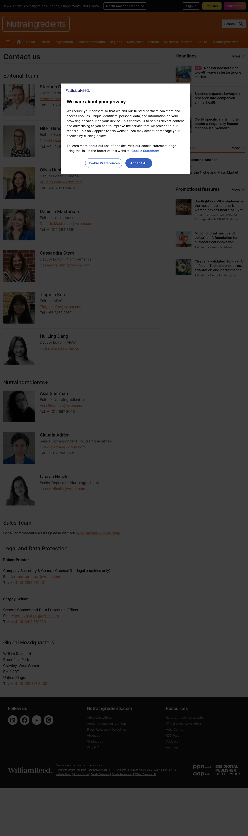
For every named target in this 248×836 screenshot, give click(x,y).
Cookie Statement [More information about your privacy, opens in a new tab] (145, 151)
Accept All (138, 163)
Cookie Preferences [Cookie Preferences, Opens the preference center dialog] (103, 163)
